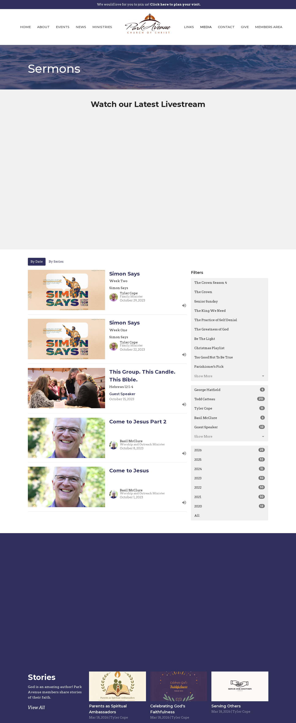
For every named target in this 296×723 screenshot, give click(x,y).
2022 (229, 487)
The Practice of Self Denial (215, 320)
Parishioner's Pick (209, 367)
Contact (226, 27)
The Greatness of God (211, 329)
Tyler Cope (229, 408)
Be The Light (204, 339)
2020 (229, 506)
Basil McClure (229, 418)
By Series (56, 262)
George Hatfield (229, 390)
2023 (229, 478)
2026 (229, 450)
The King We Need (210, 311)
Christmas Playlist (209, 348)
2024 (229, 469)
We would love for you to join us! (148, 4)
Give (245, 27)
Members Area (268, 27)
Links (189, 27)
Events (62, 27)
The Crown (203, 292)
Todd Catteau (229, 399)
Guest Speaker (229, 427)
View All (36, 707)
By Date (37, 262)
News (81, 27)
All (197, 516)
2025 (229, 459)
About (43, 27)
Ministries (102, 27)
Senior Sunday (206, 301)
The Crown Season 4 (210, 283)
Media (206, 27)
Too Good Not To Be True (213, 357)
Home (25, 27)
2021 (229, 497)
